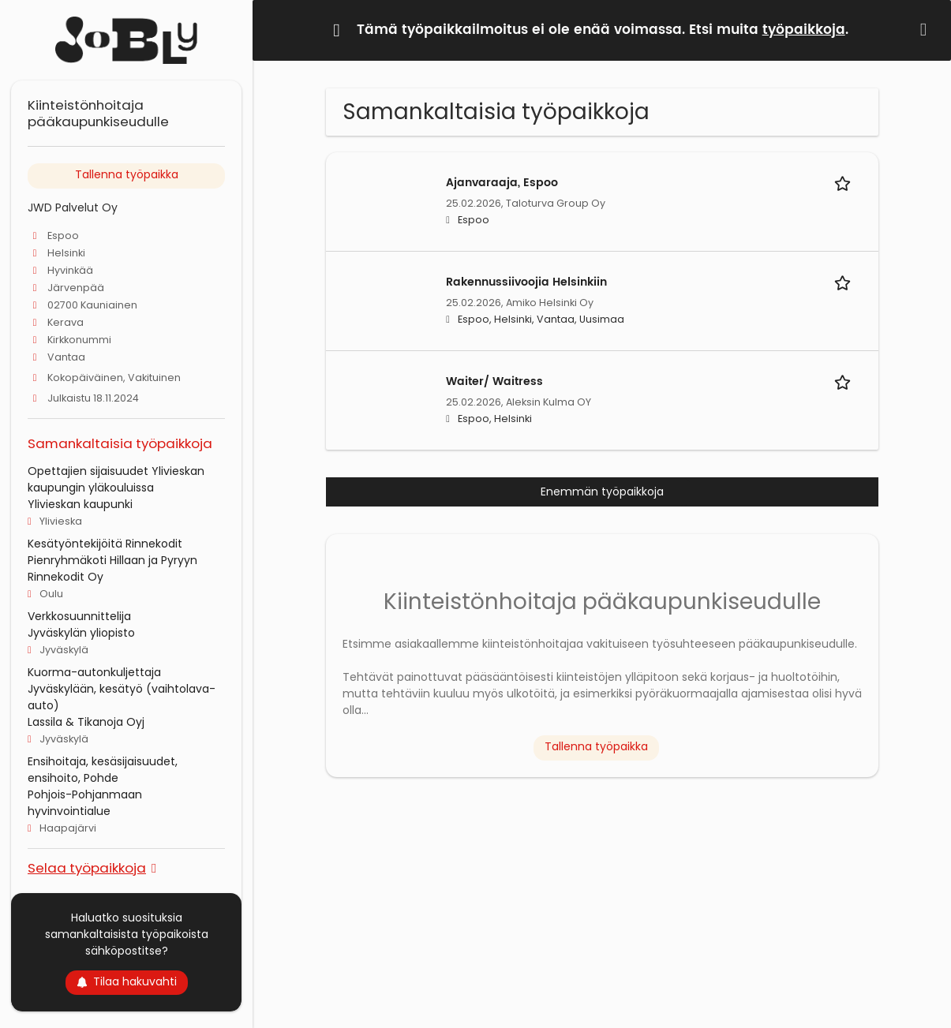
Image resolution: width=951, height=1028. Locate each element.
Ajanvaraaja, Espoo (502, 183)
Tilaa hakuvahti (127, 981)
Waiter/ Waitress (494, 381)
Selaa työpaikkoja (87, 867)
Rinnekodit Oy (65, 577)
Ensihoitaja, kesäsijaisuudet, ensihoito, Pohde (103, 769)
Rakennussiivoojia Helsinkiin (526, 282)
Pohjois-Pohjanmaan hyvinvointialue (85, 803)
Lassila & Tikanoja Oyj (86, 722)
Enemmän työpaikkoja (602, 491)
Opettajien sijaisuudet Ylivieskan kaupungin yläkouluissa (116, 479)
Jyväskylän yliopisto (81, 633)
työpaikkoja (803, 30)
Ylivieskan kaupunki (80, 504)
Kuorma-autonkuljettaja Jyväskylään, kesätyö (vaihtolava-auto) (121, 688)
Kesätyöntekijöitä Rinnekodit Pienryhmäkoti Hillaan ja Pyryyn (112, 552)
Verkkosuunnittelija (79, 616)
